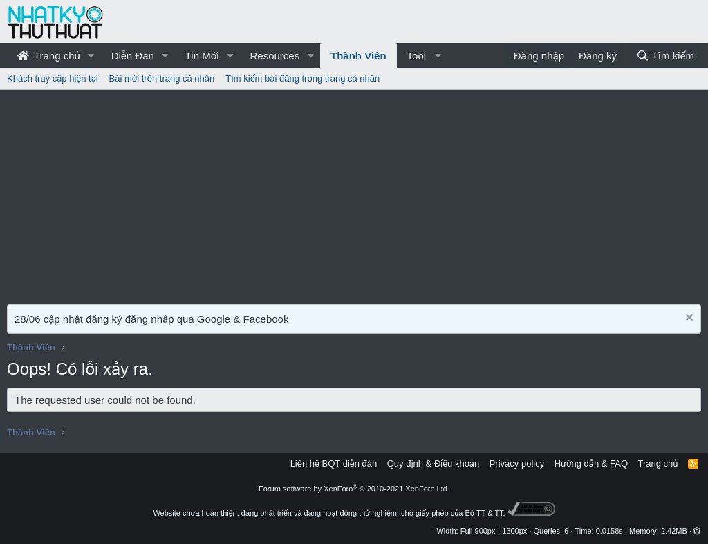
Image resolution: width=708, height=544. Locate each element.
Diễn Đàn (132, 56)
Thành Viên (358, 56)
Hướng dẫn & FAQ (591, 463)
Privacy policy (517, 463)
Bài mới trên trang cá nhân (162, 78)
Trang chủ (48, 56)
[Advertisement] (354, 193)
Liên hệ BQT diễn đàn (334, 463)
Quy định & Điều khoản (433, 463)
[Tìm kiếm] (665, 55)
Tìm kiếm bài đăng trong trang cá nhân (302, 78)
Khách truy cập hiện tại (52, 78)
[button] (91, 55)
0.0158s (609, 531)
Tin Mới (202, 56)
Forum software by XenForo (354, 489)
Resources (274, 56)
